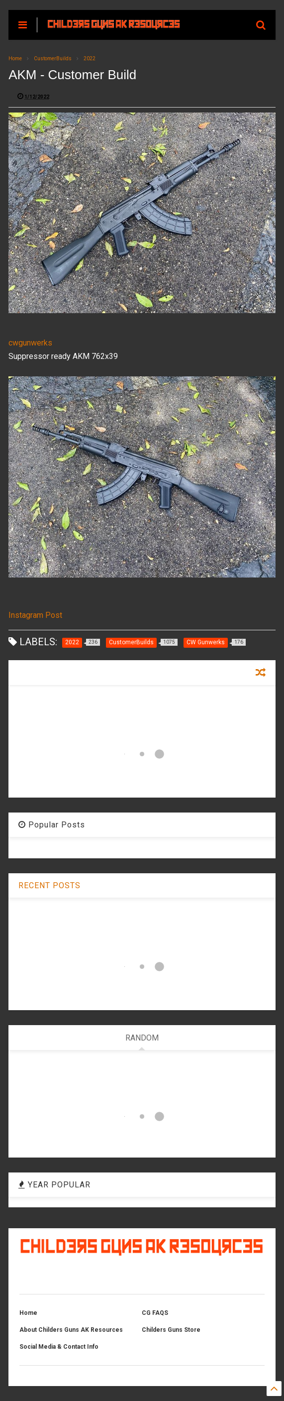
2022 (89, 58)
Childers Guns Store (171, 1329)
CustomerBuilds (53, 58)
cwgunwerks (30, 343)
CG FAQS (155, 1312)
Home (15, 58)
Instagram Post (35, 615)
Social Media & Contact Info (58, 1346)
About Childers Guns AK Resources (71, 1329)
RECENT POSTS (49, 885)
